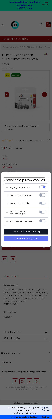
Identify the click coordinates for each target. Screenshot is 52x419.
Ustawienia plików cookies (24, 180)
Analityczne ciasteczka (19, 203)
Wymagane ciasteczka (20, 187)
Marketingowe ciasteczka (21, 195)
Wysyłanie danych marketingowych (18, 212)
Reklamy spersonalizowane (22, 221)
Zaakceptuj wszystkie (26, 238)
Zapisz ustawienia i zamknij (26, 231)
